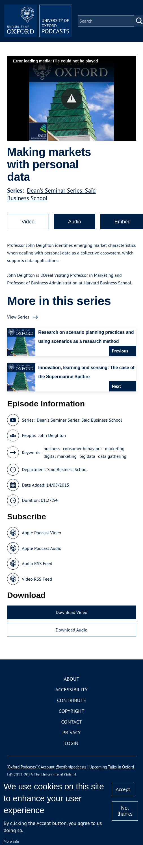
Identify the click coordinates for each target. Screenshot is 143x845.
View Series (18, 317)
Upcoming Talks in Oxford (112, 767)
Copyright (71, 711)
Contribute (71, 700)
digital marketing (60, 456)
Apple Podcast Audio (41, 548)
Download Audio (71, 630)
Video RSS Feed (37, 579)
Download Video (71, 612)
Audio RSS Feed (37, 563)
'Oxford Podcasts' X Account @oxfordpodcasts (46, 767)
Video (27, 222)
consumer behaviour (82, 448)
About (71, 679)
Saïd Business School (67, 469)
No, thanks (125, 811)
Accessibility (71, 689)
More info (11, 841)
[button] (71, 98)
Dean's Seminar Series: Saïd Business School (79, 420)
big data (87, 456)
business (52, 448)
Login (72, 743)
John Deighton (52, 435)
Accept (123, 789)
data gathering (112, 456)
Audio (74, 222)
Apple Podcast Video (41, 532)
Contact (71, 721)
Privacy (71, 732)
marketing (114, 448)
